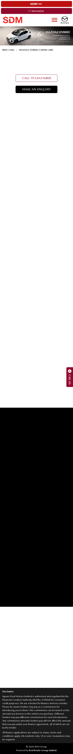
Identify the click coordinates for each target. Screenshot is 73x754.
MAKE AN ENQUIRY (36, 89)
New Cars (8, 50)
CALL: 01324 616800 (36, 78)
